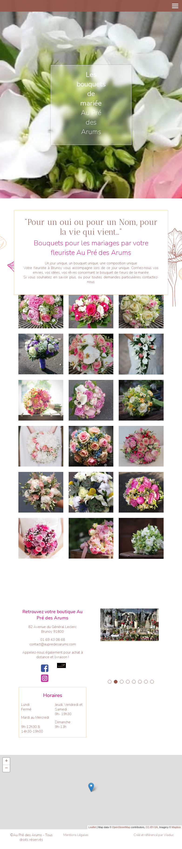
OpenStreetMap (121, 827)
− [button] (6, 768)
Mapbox (176, 827)
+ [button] (6, 761)
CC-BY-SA (152, 827)
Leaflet (92, 827)
